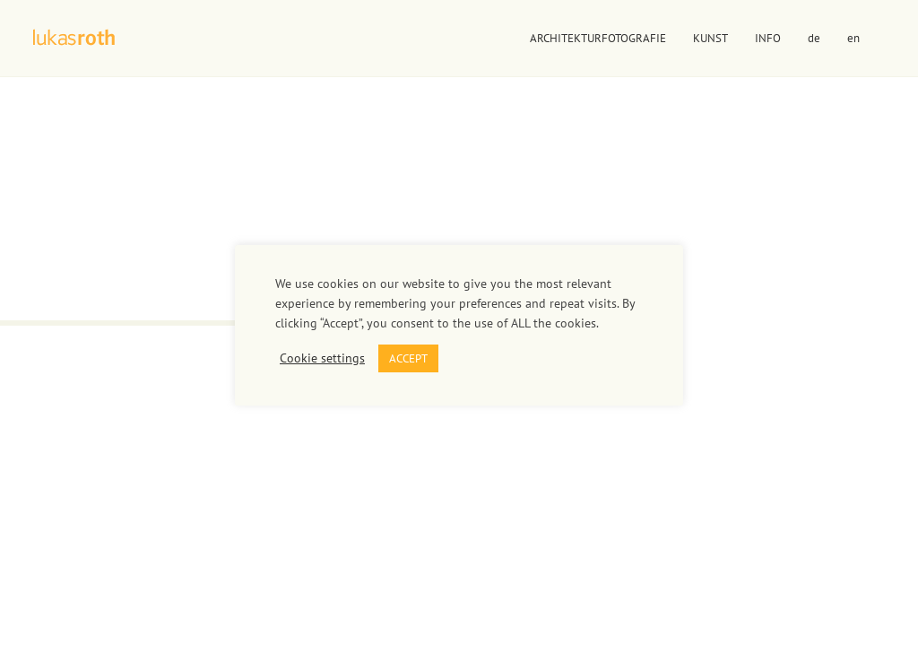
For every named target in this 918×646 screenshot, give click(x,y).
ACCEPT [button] (408, 358)
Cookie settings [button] (322, 358)
